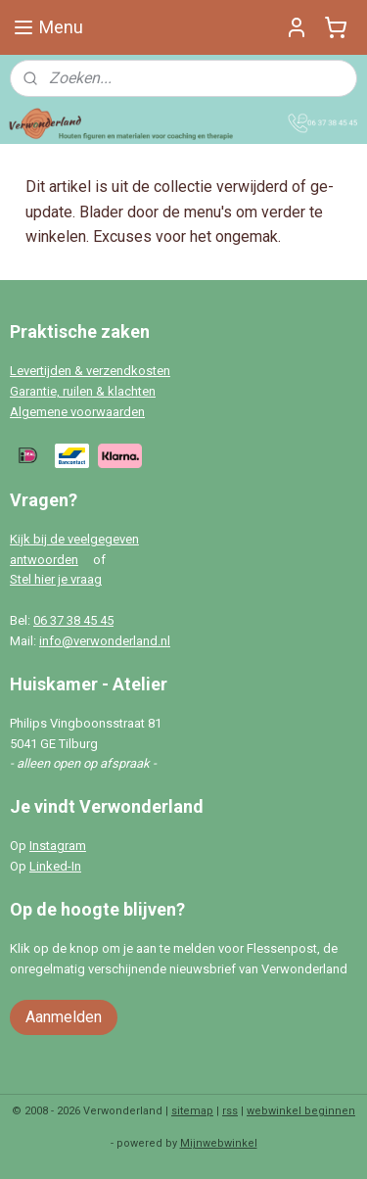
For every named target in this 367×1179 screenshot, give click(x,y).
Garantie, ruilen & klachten (83, 391)
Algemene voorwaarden (77, 411)
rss (230, 1111)
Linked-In (55, 866)
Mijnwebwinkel (218, 1143)
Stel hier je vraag (56, 579)
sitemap (192, 1111)
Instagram (57, 845)
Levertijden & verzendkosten (90, 370)
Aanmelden (63, 1017)
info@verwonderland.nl (104, 641)
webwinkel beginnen (301, 1111)
